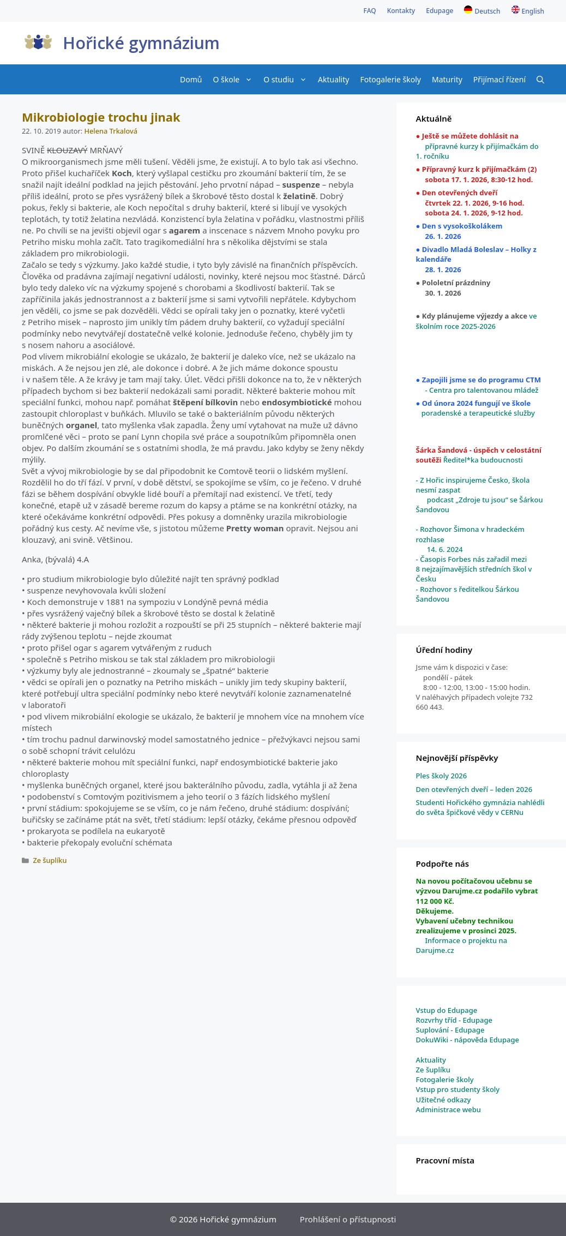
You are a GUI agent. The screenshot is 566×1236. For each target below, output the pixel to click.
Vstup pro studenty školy (458, 1089)
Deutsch (487, 11)
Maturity (447, 79)
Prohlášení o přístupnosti (348, 1219)
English (533, 11)
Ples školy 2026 (441, 776)
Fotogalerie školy (390, 79)
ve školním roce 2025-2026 (476, 321)
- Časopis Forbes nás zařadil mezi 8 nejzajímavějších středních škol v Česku (474, 569)
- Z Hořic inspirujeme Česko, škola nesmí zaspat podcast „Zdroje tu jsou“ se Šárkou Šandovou (479, 495)
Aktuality (333, 79)
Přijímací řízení (499, 79)
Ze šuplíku (50, 860)
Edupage (439, 10)
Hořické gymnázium (141, 43)
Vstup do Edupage (447, 1010)
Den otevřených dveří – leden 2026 (474, 789)
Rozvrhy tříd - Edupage (454, 1020)
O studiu (287, 79)
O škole (235, 79)
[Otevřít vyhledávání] (540, 79)
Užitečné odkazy (443, 1100)
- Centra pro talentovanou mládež (477, 390)
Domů (191, 79)
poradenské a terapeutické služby (478, 413)
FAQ (370, 10)
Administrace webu (448, 1109)
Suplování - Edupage (450, 1030)
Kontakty (401, 10)
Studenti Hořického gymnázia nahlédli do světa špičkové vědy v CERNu (480, 807)
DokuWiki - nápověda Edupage (467, 1040)
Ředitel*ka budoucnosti (481, 460)
